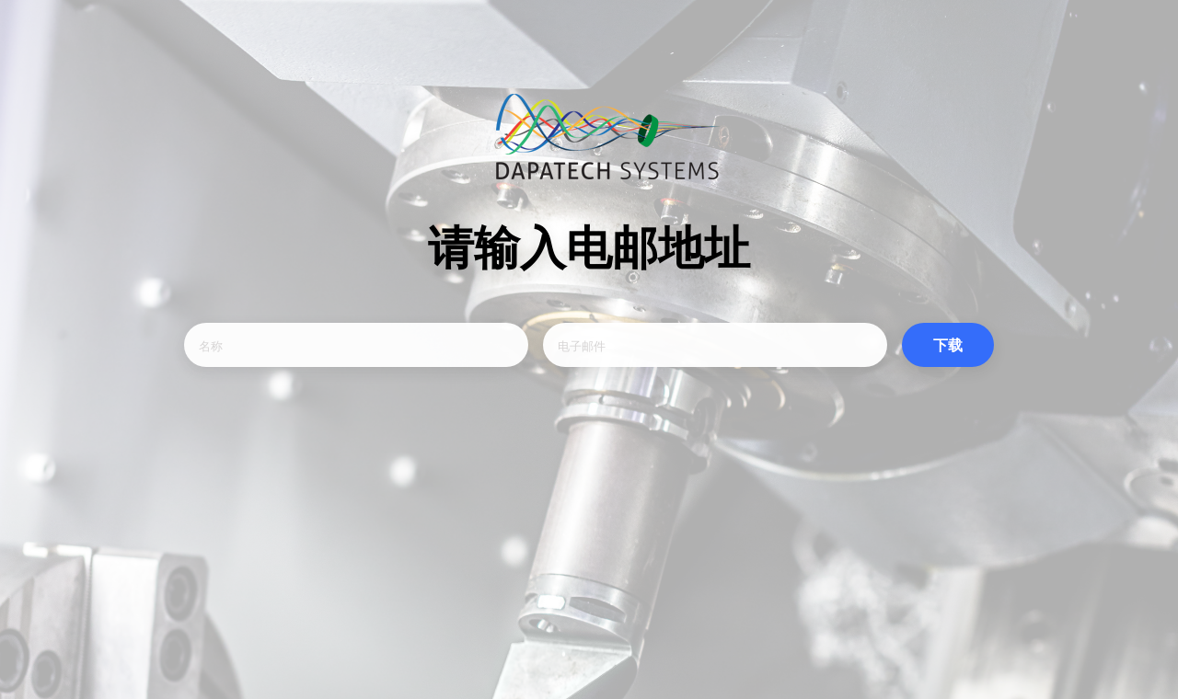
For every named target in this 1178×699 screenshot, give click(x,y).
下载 (948, 345)
